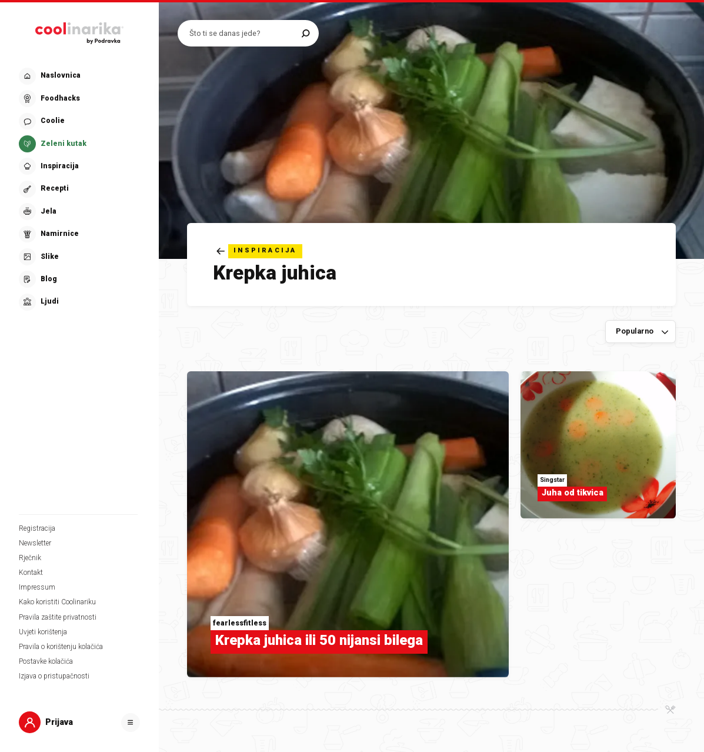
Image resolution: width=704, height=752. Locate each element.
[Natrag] (259, 251)
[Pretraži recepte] (242, 33)
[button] (78, 189)
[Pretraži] (305, 33)
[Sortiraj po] (640, 331)
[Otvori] (130, 722)
